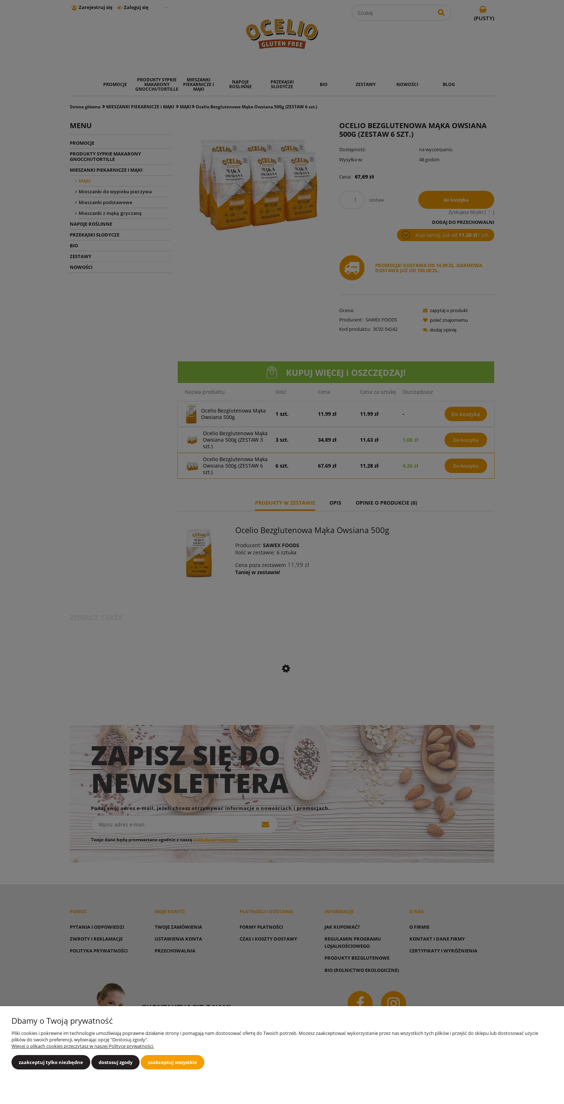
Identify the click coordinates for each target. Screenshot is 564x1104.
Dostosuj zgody (115, 1062)
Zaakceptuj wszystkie (172, 1062)
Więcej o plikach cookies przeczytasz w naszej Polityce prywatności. (83, 1046)
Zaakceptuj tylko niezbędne (51, 1062)
